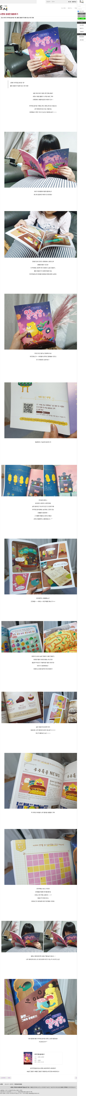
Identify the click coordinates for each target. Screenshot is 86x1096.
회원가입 (74, 1)
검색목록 (3, 1078)
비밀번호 (80, 9)
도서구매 (63, 8)
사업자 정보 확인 (14, 1091)
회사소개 (7, 1084)
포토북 (53, 1)
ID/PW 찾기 (81, 20)
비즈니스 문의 (41, 1087)
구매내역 (76, 8)
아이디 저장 (81, 11)
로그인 (69, 1)
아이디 (79, 6)
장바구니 (70, 8)
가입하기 (81, 16)
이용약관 (11, 1084)
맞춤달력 (48, 1)
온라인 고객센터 (64, 1087)
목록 (9, 1078)
